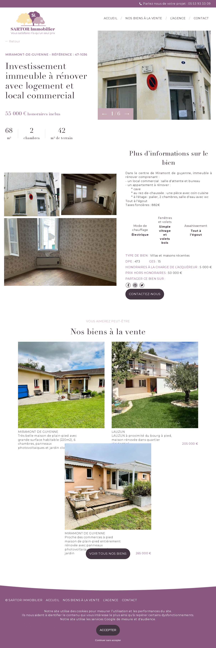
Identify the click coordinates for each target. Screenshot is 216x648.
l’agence (178, 18)
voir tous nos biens (108, 553)
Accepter (108, 630)
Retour (12, 41)
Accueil (110, 18)
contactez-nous (145, 294)
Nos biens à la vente (143, 18)
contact (129, 600)
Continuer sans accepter (108, 640)
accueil (52, 600)
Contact (201, 18)
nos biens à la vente (81, 600)
